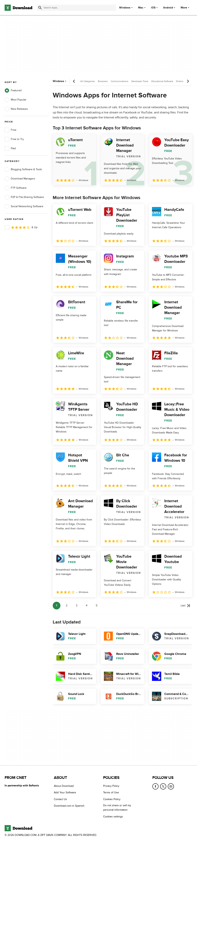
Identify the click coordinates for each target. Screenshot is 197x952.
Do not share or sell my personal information (117, 807)
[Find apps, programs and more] (76, 8)
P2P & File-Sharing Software (24, 197)
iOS (153, 7)
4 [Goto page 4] (86, 605)
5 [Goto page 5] (96, 605)
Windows (124, 7)
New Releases (16, 109)
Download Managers (20, 178)
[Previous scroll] (74, 81)
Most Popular (15, 99)
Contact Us (60, 799)
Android (168, 7)
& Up (21, 227)
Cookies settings (113, 816)
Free (10, 130)
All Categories (87, 81)
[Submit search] (40, 8)
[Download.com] (18, 8)
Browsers (103, 81)
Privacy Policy (111, 786)
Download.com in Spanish (69, 805)
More (185, 7)
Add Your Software (65, 792)
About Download (64, 786)
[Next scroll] (187, 81)
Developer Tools (139, 81)
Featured (13, 90)
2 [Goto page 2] (66, 605)
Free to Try (14, 139)
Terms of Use (111, 792)
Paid (10, 148)
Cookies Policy (111, 799)
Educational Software (162, 81)
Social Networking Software (24, 206)
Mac (140, 7)
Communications (119, 81)
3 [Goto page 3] (76, 605)
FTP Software (16, 188)
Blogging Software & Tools (23, 169)
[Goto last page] (185, 605)
